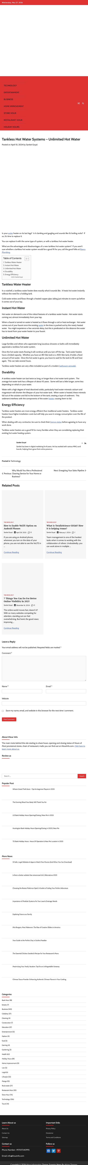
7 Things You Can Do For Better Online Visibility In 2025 (20, 599)
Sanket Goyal (31, 144)
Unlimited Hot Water (13, 268)
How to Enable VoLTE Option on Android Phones (20, 527)
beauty (4, 1004)
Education (5, 1026)
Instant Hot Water (12, 265)
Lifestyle (5, 1075)
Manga (4, 1079)
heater (51, 398)
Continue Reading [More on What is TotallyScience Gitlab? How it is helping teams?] (54, 552)
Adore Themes (71, 1161)
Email (49, 686)
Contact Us (6, 1130)
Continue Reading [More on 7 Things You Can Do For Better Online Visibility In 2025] (11, 628)
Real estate (6, 1084)
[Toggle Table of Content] (25, 259)
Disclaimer (50, 1130)
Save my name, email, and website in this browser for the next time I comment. (39, 710)
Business (8, 99)
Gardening (5, 1048)
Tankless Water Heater (13, 262)
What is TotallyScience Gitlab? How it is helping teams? (65, 527)
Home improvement (14, 106)
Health (4, 1053)
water (10, 233)
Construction (6, 1022)
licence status (56, 422)
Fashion (4, 1035)
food (3, 1039)
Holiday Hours (11, 127)
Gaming (4, 1044)
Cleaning (5, 1018)
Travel (4, 1101)
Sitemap (5, 1134)
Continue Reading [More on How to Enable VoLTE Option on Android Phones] (11, 552)
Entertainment (11, 92)
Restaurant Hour (13, 120)
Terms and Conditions (53, 1134)
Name (5, 686)
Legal (4, 1070)
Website (5, 698)
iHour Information (34, 1161)
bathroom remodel (67, 366)
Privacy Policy (51, 1126)
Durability (9, 271)
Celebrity (5, 1013)
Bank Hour (5, 1000)
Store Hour (10, 113)
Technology (10, 85)
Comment (7, 653)
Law (3, 1066)
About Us (5, 1126)
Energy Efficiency (11, 274)
